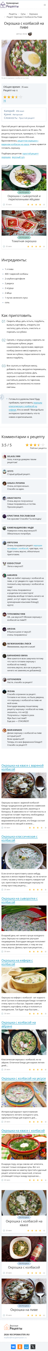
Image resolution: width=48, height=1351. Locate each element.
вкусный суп (18, 157)
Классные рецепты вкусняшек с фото (9, 5)
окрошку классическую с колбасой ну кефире (25, 406)
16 (4, 100)
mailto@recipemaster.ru (15, 1337)
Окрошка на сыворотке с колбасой (19, 900)
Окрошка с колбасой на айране (18, 1024)
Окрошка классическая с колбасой (19, 838)
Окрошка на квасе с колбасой (23, 1130)
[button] (45, 5)
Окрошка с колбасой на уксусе (23, 1078)
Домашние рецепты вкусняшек (13, 1327)
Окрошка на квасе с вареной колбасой (22, 767)
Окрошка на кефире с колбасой (17, 962)
